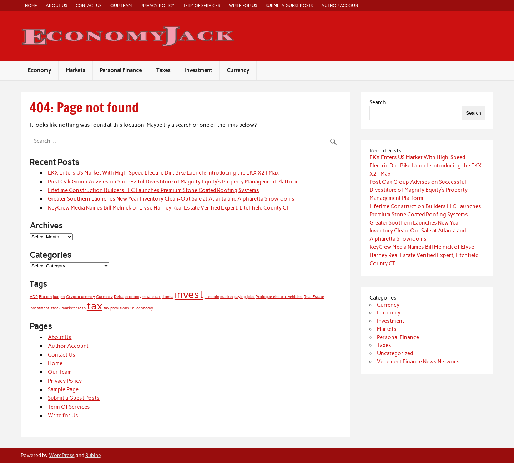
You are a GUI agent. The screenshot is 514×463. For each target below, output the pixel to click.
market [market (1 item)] (226, 297)
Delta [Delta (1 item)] (119, 297)
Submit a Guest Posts (289, 5)
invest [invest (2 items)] (189, 294)
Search (377, 102)
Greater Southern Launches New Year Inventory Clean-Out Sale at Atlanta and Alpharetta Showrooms (171, 199)
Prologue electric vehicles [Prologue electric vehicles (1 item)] (279, 297)
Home (31, 5)
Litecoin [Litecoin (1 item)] (212, 297)
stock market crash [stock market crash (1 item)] (68, 308)
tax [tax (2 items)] (94, 306)
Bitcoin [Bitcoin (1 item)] (45, 297)
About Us (56, 5)
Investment (198, 70)
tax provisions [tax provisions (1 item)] (116, 308)
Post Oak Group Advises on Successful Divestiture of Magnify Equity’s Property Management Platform (173, 181)
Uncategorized (395, 353)
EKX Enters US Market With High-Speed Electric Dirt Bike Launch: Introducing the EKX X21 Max (163, 173)
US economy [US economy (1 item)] (141, 308)
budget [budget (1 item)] (59, 297)
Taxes (163, 70)
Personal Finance (121, 70)
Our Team (121, 5)
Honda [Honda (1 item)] (167, 297)
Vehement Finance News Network (418, 361)
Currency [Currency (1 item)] (104, 297)
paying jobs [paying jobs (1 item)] (244, 297)
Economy (39, 70)
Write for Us (243, 5)
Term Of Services (201, 5)
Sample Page (63, 389)
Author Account (340, 5)
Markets (75, 70)
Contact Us (88, 5)
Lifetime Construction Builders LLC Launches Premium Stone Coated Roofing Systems (153, 190)
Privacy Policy (157, 5)
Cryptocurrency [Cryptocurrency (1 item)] (80, 297)
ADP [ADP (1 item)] (34, 297)
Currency (238, 70)
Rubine (93, 455)
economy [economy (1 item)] (133, 297)
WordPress (62, 455)
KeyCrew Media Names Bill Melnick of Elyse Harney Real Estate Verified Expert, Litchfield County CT (168, 208)
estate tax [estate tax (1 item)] (151, 297)
